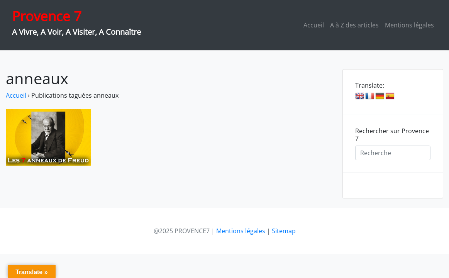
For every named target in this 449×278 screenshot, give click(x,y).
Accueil (313, 25)
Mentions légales (409, 25)
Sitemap (284, 231)
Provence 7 (46, 16)
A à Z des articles (354, 25)
